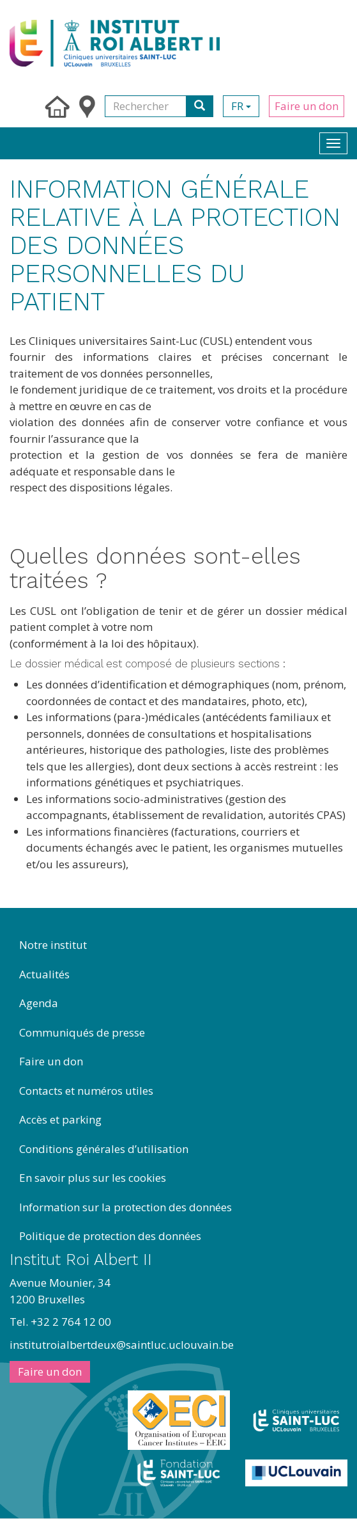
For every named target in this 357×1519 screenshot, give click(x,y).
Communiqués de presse (82, 1032)
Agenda (38, 1003)
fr (241, 106)
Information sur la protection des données (125, 1207)
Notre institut (53, 944)
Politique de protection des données (110, 1236)
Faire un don (306, 106)
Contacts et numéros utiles (86, 1090)
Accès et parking (60, 1119)
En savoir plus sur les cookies (92, 1177)
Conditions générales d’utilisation (103, 1148)
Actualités (44, 974)
